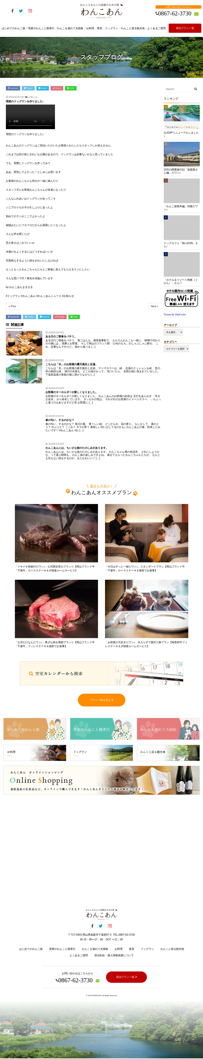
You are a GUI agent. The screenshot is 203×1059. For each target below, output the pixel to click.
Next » (154, 306)
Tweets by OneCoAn (175, 314)
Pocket (57, 88)
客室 (99, 28)
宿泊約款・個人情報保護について (114, 956)
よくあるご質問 (156, 28)
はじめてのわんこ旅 (13, 28)
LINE (70, 88)
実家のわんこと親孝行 (41, 28)
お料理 (90, 28)
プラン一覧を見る (101, 700)
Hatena (43, 88)
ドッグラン (111, 28)
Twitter (28, 88)
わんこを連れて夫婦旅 (70, 28)
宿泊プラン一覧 (185, 28)
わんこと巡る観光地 (133, 28)
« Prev (12, 306)
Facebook (13, 88)
